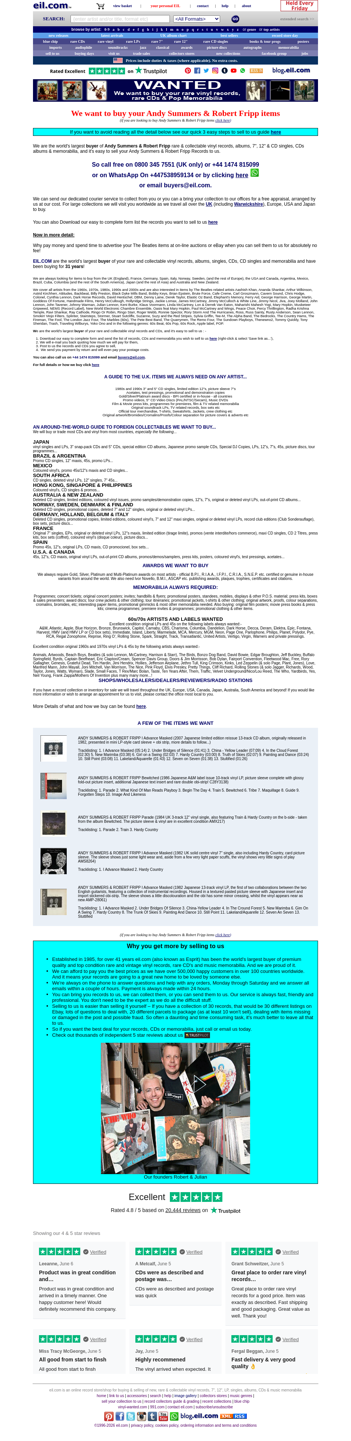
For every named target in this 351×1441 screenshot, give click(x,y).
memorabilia (288, 47)
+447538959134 (172, 175)
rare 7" (157, 41)
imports (55, 47)
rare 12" (181, 41)
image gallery (185, 1396)
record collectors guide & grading (171, 1401)
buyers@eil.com (187, 185)
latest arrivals (112, 35)
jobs (305, 53)
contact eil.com (180, 1407)
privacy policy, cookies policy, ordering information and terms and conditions (193, 1425)
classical (162, 47)
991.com (157, 1407)
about (246, 6)
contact (202, 6)
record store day (285, 35)
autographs (252, 47)
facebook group (274, 53)
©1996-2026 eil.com (111, 1425)
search (155, 1396)
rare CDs (77, 41)
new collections (228, 53)
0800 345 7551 (155, 164)
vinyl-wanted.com (132, 1407)
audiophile (83, 47)
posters (303, 41)
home (101, 1396)
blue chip (50, 41)
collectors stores (182, 53)
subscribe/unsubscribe (214, 1407)
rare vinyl (106, 41)
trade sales (141, 53)
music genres (241, 1396)
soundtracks (118, 47)
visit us (114, 53)
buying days (84, 53)
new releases (59, 35)
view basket (122, 6)
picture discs (216, 47)
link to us (116, 1396)
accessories (137, 1396)
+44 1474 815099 (235, 164)
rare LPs (133, 41)
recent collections (216, 1401)
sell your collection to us (121, 1401)
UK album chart (173, 35)
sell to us (53, 53)
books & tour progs (264, 41)
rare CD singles (215, 41)
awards (186, 47)
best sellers (229, 35)
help (225, 6)
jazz (143, 47)
